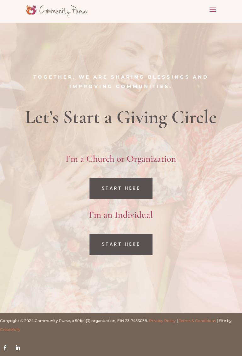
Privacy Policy (162, 320)
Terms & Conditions (197, 320)
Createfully (10, 329)
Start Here (121, 188)
